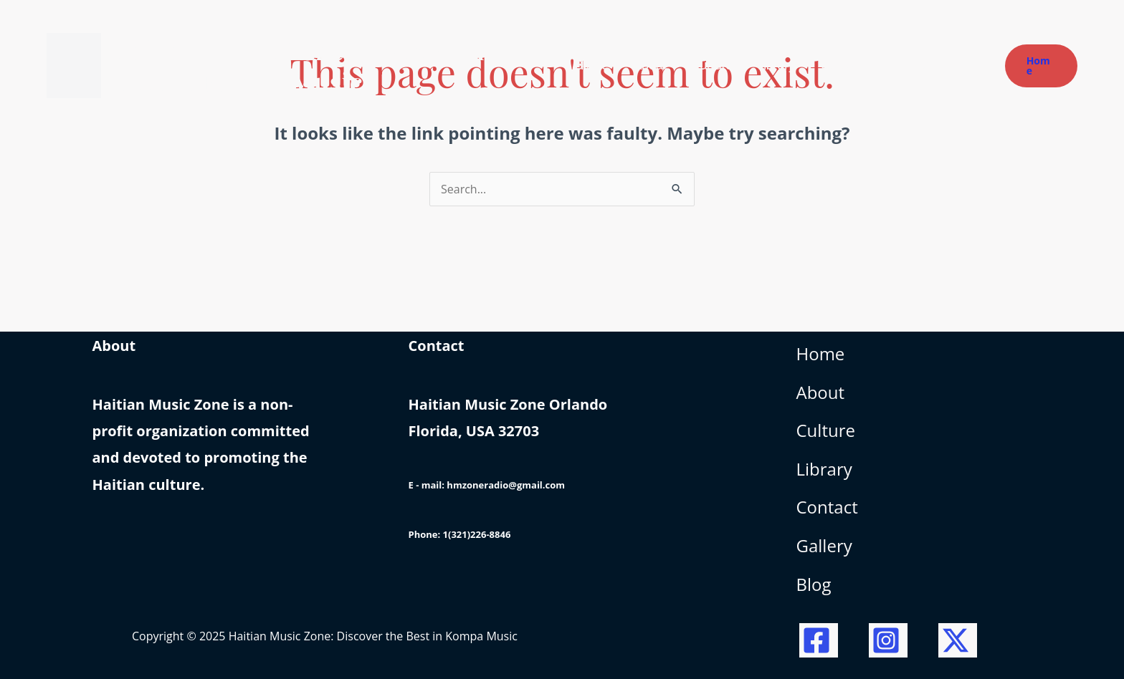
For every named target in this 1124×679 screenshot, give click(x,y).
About (820, 392)
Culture (825, 430)
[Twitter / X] (957, 640)
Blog (814, 584)
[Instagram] (888, 640)
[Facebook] (818, 640)
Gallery (824, 545)
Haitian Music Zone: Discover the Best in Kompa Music (309, 64)
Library (824, 469)
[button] (1041, 65)
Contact (827, 507)
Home (820, 353)
